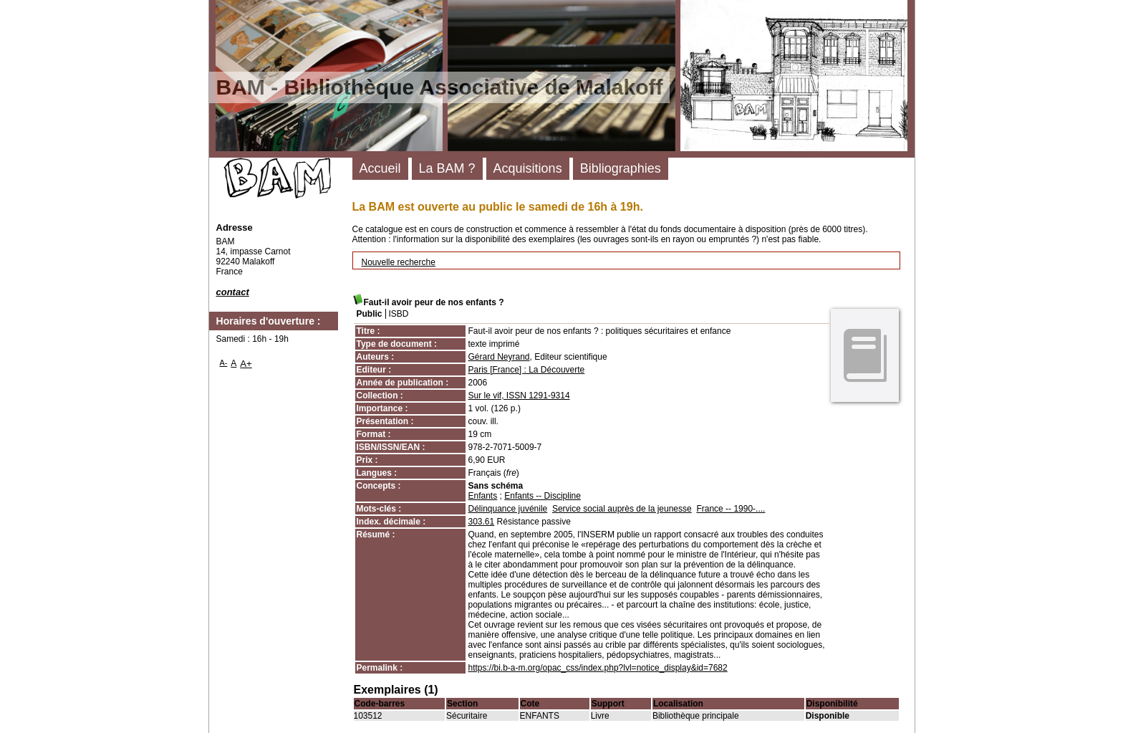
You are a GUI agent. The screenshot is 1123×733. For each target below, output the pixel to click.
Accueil (380, 168)
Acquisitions (527, 168)
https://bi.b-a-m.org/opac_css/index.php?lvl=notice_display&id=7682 (598, 668)
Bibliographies (620, 168)
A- (224, 362)
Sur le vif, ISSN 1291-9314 (519, 396)
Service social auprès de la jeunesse (622, 509)
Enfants (483, 496)
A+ (246, 363)
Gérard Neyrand (499, 357)
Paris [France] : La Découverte (526, 370)
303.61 (481, 522)
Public (369, 314)
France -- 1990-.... (730, 509)
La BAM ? (447, 168)
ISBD (399, 314)
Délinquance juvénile (508, 509)
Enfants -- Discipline (542, 496)
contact (232, 292)
